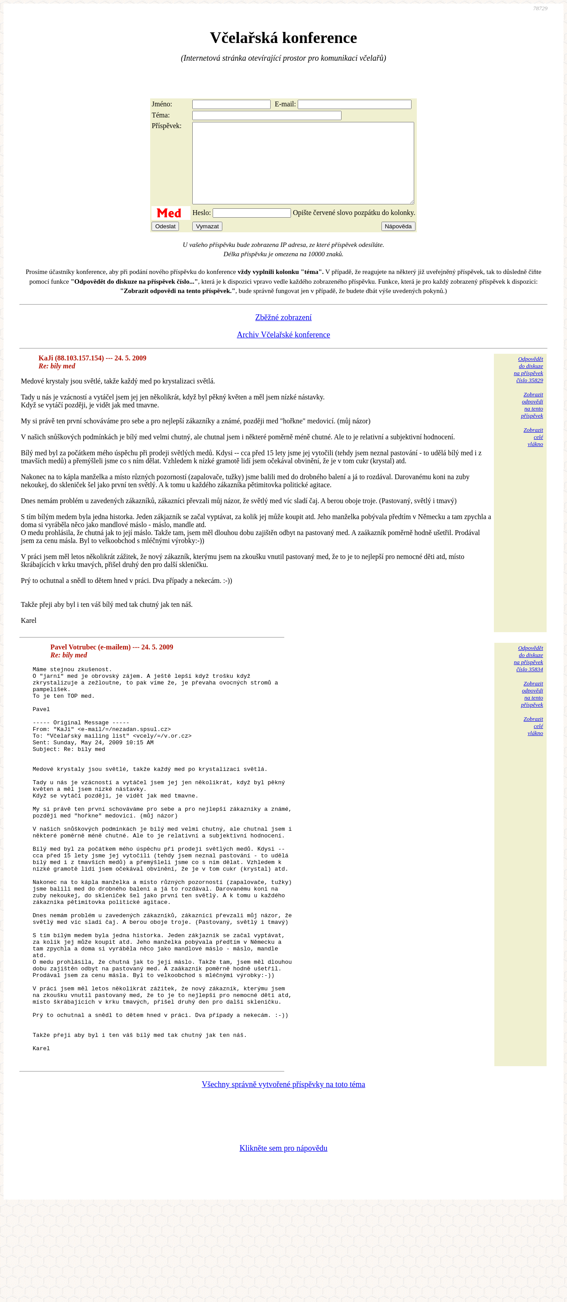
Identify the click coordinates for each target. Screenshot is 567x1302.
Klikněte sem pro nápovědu (283, 1242)
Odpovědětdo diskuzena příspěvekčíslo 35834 (528, 674)
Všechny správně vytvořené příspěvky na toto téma (283, 1178)
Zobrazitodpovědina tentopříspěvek (532, 421)
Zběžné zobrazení (283, 333)
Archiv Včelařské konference (283, 350)
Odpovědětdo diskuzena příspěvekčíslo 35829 (528, 385)
